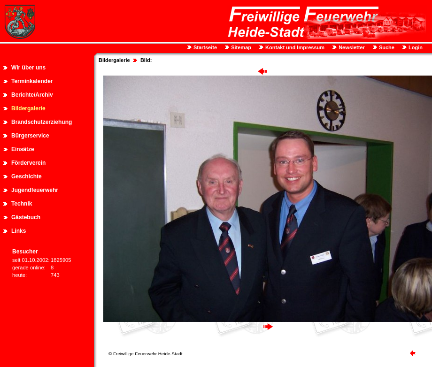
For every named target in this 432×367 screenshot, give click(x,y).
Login (415, 47)
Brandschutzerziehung (41, 122)
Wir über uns (28, 67)
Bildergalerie (28, 108)
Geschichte (26, 176)
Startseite (204, 47)
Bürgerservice (30, 135)
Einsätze (22, 149)
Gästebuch (25, 217)
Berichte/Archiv (32, 95)
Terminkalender (32, 81)
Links (18, 231)
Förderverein (28, 163)
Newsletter (351, 47)
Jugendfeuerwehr (34, 190)
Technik (21, 203)
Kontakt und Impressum (294, 47)
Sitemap (240, 47)
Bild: (146, 60)
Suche (386, 47)
